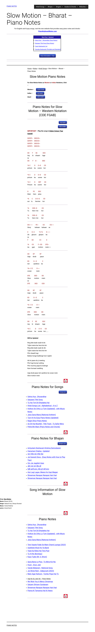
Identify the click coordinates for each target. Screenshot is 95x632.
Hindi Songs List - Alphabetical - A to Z (43, 406)
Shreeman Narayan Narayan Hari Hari (42, 475)
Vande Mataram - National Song (40, 568)
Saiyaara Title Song (35, 400)
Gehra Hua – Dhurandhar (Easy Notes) (46, 40)
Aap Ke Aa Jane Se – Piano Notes (39, 579)
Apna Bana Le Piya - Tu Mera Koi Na (42, 562)
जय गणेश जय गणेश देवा (35, 454)
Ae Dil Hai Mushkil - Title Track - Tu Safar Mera (46, 424)
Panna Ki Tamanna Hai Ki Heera (40, 591)
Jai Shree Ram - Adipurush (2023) (41, 571)
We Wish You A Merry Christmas (40, 582)
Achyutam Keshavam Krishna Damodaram (44, 448)
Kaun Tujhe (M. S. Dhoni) (37, 557)
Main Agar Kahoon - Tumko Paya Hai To (43, 574)
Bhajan (51, 6)
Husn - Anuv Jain (34, 565)
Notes (35, 68)
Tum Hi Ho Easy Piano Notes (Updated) (43, 418)
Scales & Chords (71, 6)
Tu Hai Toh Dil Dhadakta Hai (38, 403)
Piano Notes (12, 6)
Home (29, 68)
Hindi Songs (41, 6)
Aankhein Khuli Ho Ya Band (38, 548)
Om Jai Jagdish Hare (36, 463)
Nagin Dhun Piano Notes (37, 421)
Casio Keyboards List (41, 46)
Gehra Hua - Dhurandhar (37, 397)
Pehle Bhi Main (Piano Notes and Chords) (44, 427)
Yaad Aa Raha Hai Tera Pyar (38, 551)
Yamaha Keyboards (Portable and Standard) (48, 49)
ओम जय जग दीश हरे (34, 466)
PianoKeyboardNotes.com (47, 31)
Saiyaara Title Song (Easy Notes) (44, 43)
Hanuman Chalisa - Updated (38, 451)
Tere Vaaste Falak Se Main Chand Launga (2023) (47, 545)
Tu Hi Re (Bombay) (35, 554)
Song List (63, 392)
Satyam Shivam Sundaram (38, 585)
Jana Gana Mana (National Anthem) (42, 415)
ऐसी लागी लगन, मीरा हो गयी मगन (38, 469)
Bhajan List (62, 443)
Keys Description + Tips (47, 55)
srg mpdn (40, 93)
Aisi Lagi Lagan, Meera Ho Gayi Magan (43, 472)
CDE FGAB (40, 89)
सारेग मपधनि (40, 97)
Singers (59, 6)
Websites (83, 6)
